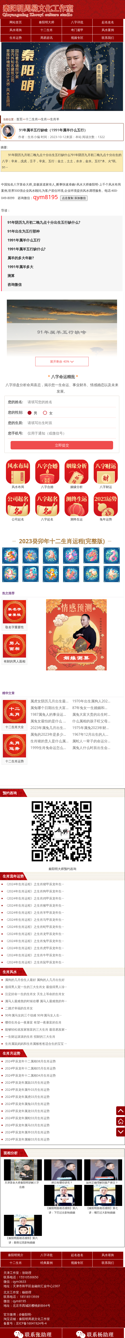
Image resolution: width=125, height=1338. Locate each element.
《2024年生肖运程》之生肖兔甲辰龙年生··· (34, 941)
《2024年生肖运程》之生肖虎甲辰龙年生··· (34, 948)
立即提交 (62, 445)
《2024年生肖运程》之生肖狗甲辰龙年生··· (34, 891)
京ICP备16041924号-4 (25, 1323)
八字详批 (77, 22)
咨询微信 (14, 284)
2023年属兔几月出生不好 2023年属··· (49, 727)
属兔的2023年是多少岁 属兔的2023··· (49, 734)
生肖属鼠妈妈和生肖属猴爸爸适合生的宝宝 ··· (36, 1044)
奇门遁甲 (77, 30)
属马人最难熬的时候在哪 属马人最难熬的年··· (36, 1001)
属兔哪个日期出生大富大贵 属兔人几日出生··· (49, 708)
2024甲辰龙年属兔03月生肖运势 (27, 1104)
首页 (19, 119)
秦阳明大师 (46, 22)
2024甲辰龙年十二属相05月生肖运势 (30, 1068)
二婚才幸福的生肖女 (19, 1008)
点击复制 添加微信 (74, 198)
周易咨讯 (46, 38)
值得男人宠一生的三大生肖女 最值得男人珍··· (36, 987)
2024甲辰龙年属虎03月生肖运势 (27, 1097)
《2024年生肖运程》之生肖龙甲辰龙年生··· (34, 934)
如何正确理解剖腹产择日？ (102, 1182)
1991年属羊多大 (20, 266)
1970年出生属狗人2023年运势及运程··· (91, 701)
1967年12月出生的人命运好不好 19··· (91, 734)
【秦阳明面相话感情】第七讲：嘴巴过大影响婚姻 (102, 1210)
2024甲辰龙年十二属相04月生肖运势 (30, 1075)
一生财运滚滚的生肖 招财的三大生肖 (30, 1036)
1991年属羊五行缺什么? (26, 249)
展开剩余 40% (62, 361)
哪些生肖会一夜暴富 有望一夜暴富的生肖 (33, 1022)
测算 (11, 275)
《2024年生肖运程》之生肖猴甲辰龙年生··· (34, 905)
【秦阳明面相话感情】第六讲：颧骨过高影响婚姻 (22, 1240)
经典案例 (46, 1263)
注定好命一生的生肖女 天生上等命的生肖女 (35, 994)
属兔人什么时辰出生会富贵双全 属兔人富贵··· (91, 747)
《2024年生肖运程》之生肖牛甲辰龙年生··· (34, 955)
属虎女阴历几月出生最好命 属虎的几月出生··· (49, 701)
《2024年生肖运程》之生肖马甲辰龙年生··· (34, 919)
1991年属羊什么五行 (23, 240)
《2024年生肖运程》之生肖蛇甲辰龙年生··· (34, 927)
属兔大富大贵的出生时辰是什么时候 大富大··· (91, 714)
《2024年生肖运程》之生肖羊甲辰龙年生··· (34, 912)
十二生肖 (46, 30)
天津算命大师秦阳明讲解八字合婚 (22, 1185)
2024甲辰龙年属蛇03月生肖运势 (27, 1118)
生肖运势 (15, 38)
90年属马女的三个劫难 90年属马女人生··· (33, 1015)
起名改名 (108, 22)
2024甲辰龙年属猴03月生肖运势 (27, 1139)
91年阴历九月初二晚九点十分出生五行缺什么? (43, 222)
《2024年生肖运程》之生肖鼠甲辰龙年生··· (34, 962)
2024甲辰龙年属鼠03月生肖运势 (27, 1082)
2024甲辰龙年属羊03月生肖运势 (27, 1132)
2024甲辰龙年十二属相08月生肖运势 (30, 1061)
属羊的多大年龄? (20, 257)
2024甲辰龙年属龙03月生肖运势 (27, 1111)
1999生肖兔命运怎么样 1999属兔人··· (49, 747)
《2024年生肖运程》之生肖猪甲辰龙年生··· (34, 884)
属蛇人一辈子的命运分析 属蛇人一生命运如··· (91, 741)
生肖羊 (54, 119)
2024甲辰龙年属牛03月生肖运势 (27, 1089)
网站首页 (15, 22)
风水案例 (108, 30)
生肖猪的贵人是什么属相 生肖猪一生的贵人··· (49, 741)
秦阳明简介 (15, 1255)
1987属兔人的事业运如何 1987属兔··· (49, 714)
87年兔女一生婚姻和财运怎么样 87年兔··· (91, 708)
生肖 (44, 119)
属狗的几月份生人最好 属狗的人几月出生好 (35, 980)
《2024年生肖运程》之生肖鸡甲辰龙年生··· (34, 898)
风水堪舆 (15, 30)
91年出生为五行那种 (23, 231)
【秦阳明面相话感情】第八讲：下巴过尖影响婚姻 (62, 1210)
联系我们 (108, 38)
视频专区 (77, 38)
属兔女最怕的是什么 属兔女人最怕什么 (49, 721)
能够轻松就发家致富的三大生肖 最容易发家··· (36, 1029)
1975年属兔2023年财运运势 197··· (91, 727)
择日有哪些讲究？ (62, 1182)
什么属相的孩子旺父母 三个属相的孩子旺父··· (91, 721)
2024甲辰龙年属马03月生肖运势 (27, 1125)
